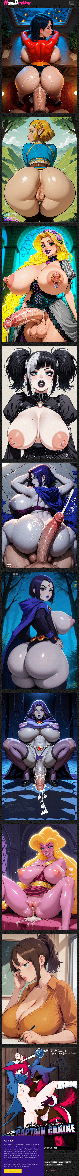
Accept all (12, 1171)
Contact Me (52, 1170)
